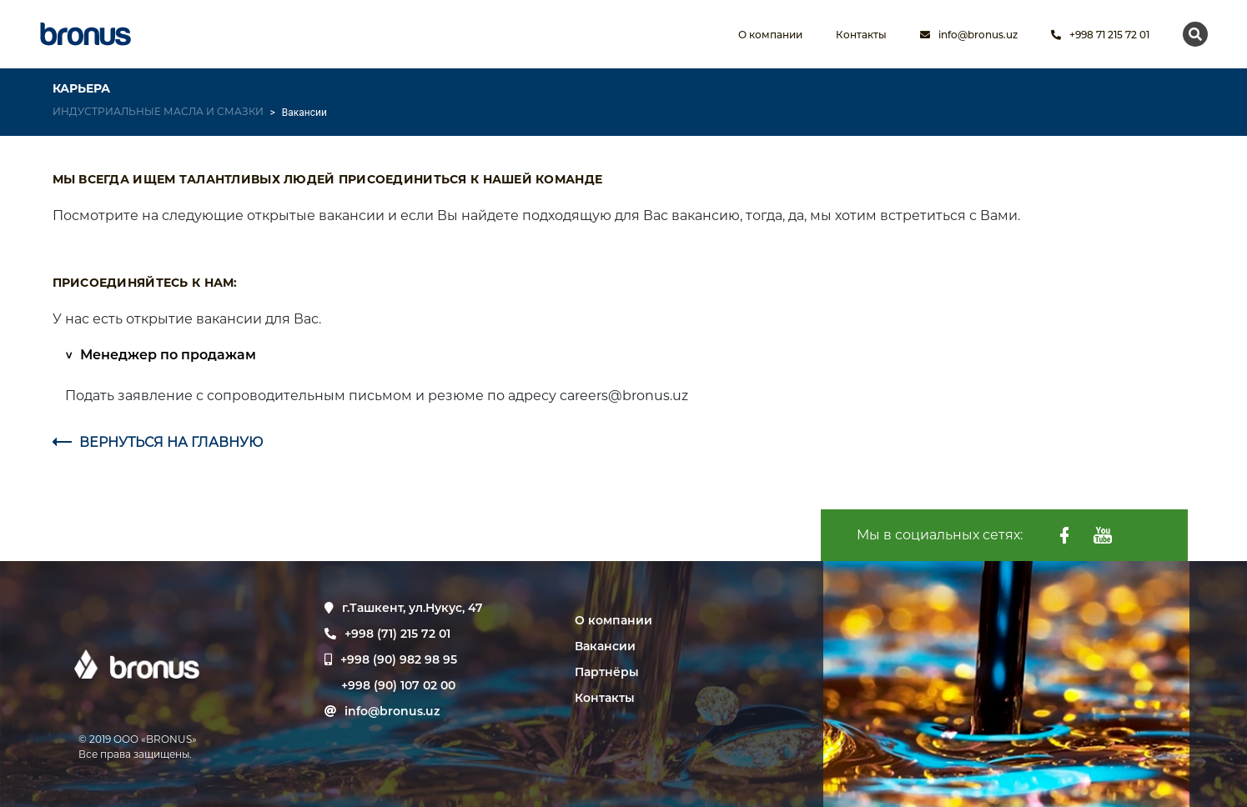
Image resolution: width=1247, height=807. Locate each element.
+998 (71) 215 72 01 (387, 633)
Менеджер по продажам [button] (166, 355)
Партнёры (607, 671)
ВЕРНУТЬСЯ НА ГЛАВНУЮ (158, 442)
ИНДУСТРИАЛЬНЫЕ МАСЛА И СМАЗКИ (158, 111)
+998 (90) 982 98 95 (398, 659)
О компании (613, 620)
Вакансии (605, 646)
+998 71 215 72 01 (1100, 34)
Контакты (605, 697)
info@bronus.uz (969, 34)
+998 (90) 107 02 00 (398, 685)
